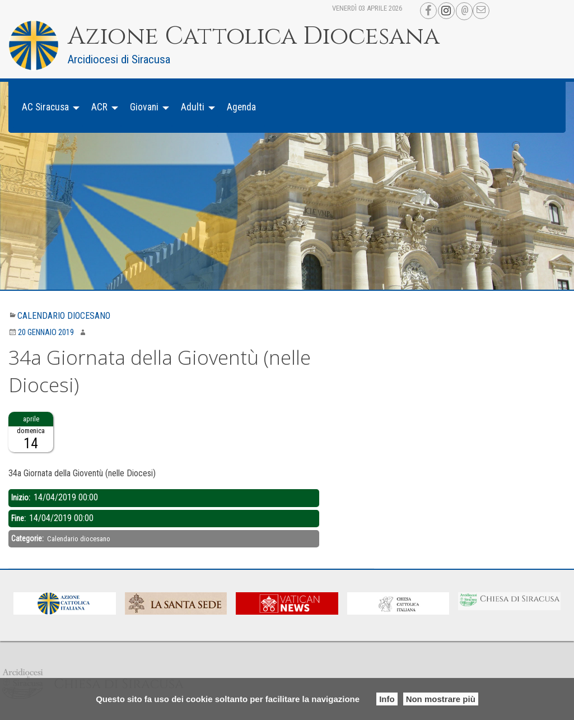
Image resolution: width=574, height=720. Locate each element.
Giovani (144, 107)
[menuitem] (47, 107)
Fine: (19, 518)
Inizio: (21, 497)
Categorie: (28, 538)
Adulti (192, 107)
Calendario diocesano (63, 315)
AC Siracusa (45, 107)
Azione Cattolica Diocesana (254, 36)
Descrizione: (29, 458)
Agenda (241, 107)
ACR (99, 107)
